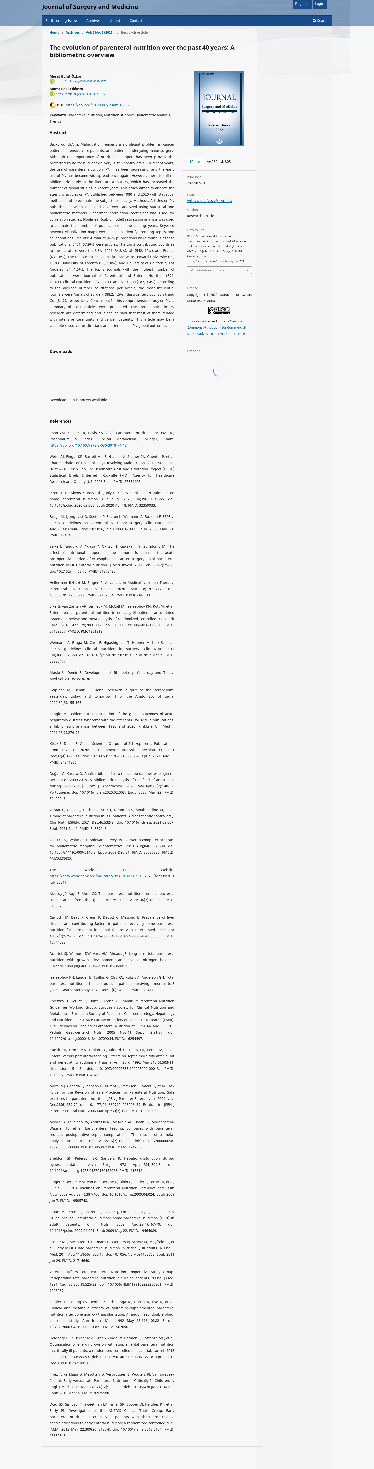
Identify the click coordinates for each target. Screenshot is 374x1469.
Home (54, 32)
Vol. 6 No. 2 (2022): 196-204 (209, 200)
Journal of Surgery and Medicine (90, 6)
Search (321, 20)
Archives (93, 20)
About (115, 20)
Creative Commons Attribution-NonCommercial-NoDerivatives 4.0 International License (216, 327)
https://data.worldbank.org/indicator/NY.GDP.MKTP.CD (96, 876)
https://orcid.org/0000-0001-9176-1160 (81, 94)
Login (319, 3)
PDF (197, 161)
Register (302, 3)
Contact (136, 20)
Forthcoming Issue (61, 20)
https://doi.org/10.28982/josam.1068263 (99, 105)
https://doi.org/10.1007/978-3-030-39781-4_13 (88, 445)
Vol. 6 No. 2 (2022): (100, 32)
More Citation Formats (207, 270)
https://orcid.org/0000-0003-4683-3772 (81, 81)
